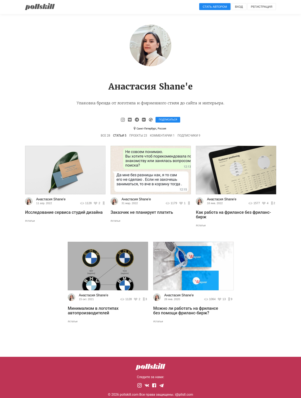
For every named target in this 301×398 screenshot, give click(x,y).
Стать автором (215, 6)
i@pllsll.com (184, 395)
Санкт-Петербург (146, 128)
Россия (162, 128)
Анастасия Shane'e (51, 199)
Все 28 (105, 135)
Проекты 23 (138, 135)
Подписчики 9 (188, 135)
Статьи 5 (119, 135)
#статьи (30, 220)
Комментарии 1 (162, 135)
